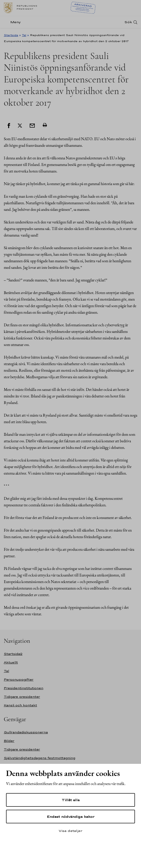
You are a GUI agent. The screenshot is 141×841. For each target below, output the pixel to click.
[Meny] (14, 22)
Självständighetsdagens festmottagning (39, 758)
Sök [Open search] (128, 22)
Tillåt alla (71, 800)
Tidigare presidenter (22, 696)
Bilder (9, 741)
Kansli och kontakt (20, 705)
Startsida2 (13, 654)
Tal (24, 35)
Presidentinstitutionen (23, 688)
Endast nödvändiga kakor (70, 816)
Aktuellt (11, 662)
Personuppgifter (18, 679)
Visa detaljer (70, 830)
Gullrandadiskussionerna (26, 732)
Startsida (11, 35)
